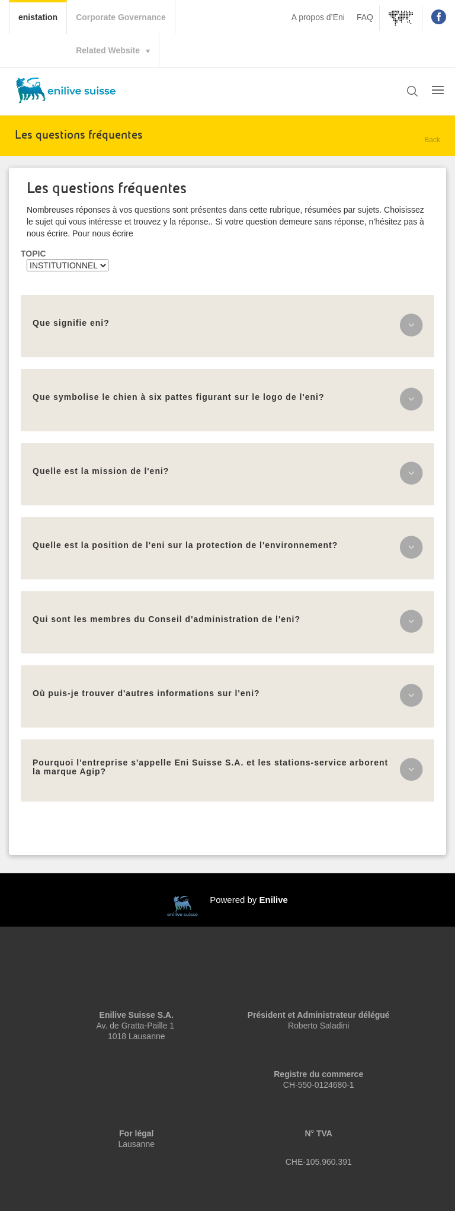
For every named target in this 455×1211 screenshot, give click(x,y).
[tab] (227, 326)
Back (432, 140)
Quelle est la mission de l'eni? (101, 471)
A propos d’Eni (318, 17)
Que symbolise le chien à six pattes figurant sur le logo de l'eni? (179, 397)
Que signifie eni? (71, 323)
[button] (412, 92)
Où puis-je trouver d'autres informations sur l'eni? (146, 693)
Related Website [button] (108, 50)
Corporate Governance (121, 17)
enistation (42, 16)
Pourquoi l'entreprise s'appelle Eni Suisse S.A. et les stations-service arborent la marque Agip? (210, 767)
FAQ (365, 17)
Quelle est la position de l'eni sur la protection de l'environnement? (185, 545)
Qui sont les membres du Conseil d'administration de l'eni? (166, 619)
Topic (33, 253)
